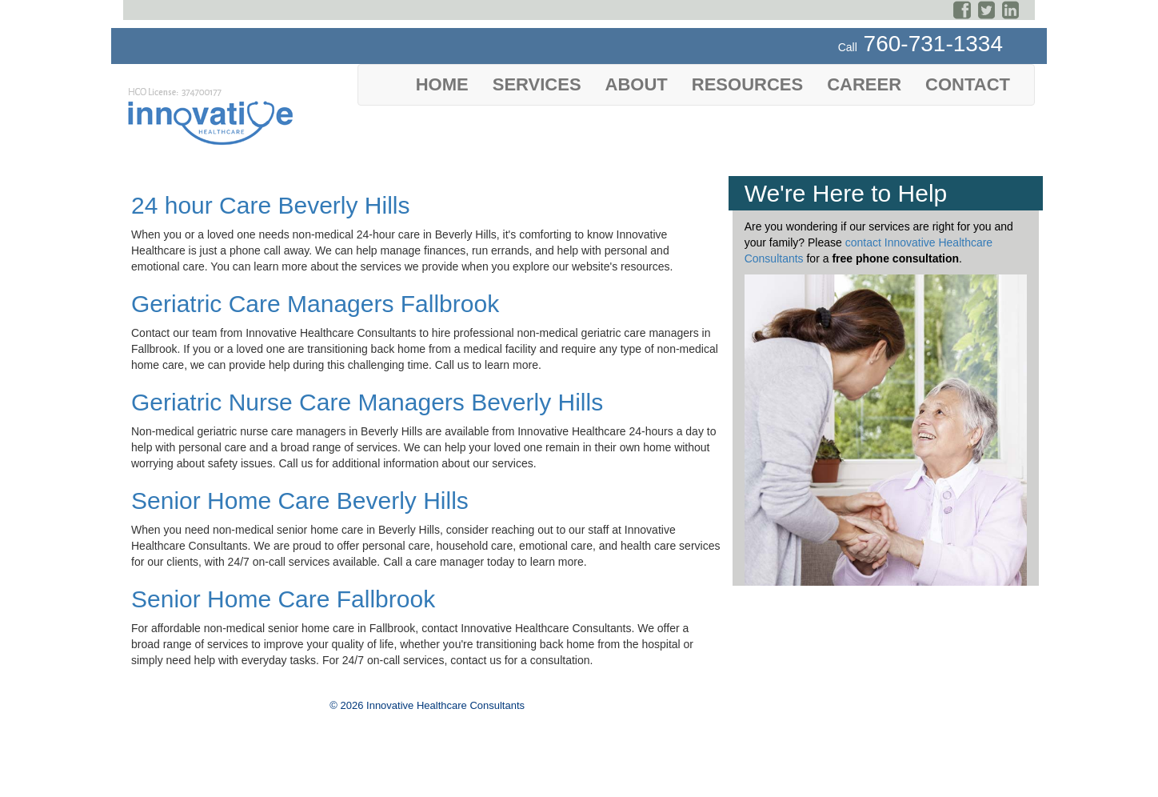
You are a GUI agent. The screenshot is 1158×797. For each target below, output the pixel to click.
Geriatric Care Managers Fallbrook (315, 303)
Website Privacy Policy (180, 770)
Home (442, 84)
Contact (967, 84)
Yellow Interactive (426, 782)
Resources (747, 84)
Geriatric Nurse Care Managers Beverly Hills (367, 402)
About (636, 84)
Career (864, 84)
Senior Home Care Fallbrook (283, 599)
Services (537, 84)
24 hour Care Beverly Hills (270, 205)
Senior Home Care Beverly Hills (300, 500)
